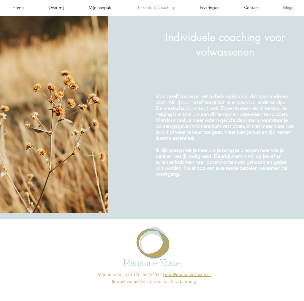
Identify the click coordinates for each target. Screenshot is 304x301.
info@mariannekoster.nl (188, 274)
